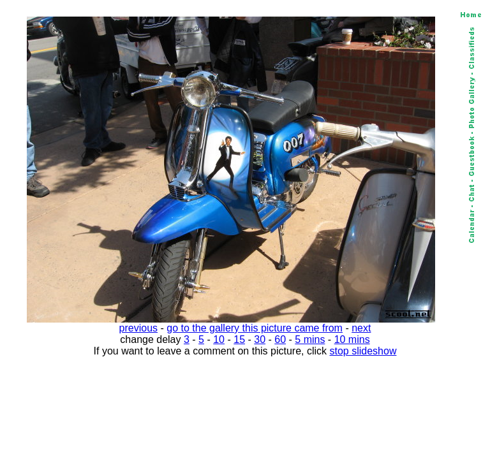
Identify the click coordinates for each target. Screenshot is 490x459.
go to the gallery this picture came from (255, 328)
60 (280, 339)
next (361, 328)
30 (259, 339)
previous (138, 328)
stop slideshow (363, 351)
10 (219, 339)
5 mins (310, 339)
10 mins (352, 339)
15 (239, 339)
